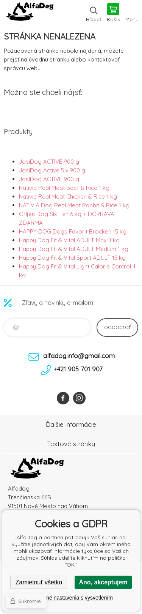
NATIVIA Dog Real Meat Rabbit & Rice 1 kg (74, 205)
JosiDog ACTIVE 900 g (49, 161)
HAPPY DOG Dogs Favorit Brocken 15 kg (72, 231)
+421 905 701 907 (78, 369)
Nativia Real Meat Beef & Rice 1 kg (64, 187)
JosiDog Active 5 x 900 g (52, 170)
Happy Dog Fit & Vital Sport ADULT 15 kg (72, 257)
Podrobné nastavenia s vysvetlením (71, 598)
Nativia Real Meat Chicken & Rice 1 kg (68, 196)
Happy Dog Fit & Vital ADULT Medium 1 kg (73, 249)
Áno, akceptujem (103, 582)
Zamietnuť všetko (39, 582)
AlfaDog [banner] (30, 13)
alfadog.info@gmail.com (79, 356)
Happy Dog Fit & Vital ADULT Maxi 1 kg (69, 240)
